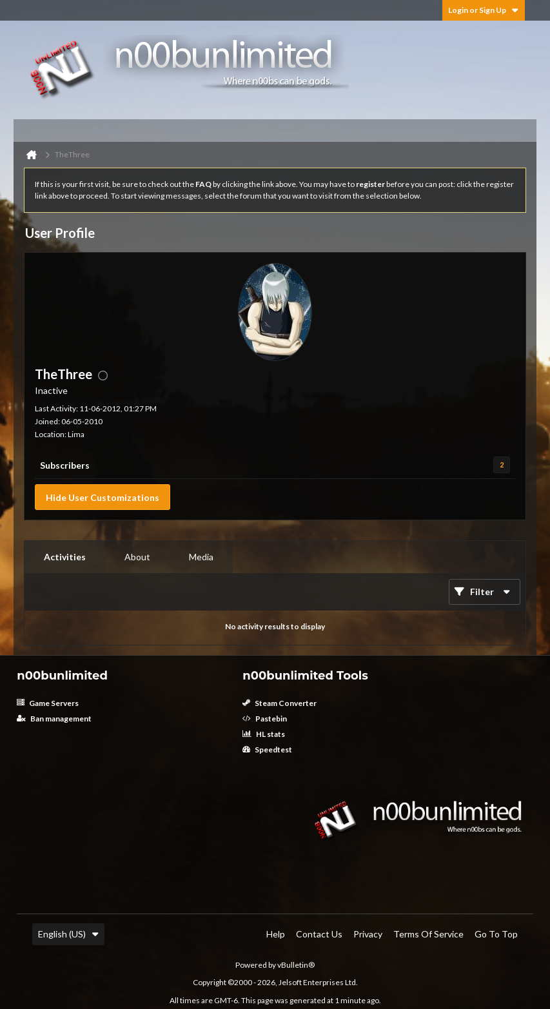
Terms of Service (428, 933)
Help (275, 933)
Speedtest (267, 749)
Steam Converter (279, 703)
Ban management (54, 718)
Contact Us (319, 933)
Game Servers (48, 703)
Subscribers (65, 465)
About (137, 556)
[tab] (65, 557)
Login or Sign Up (483, 10)
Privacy (367, 933)
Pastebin (264, 718)
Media (201, 556)
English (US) (68, 933)
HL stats (263, 734)
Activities (65, 556)
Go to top (496, 933)
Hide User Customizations (102, 497)
